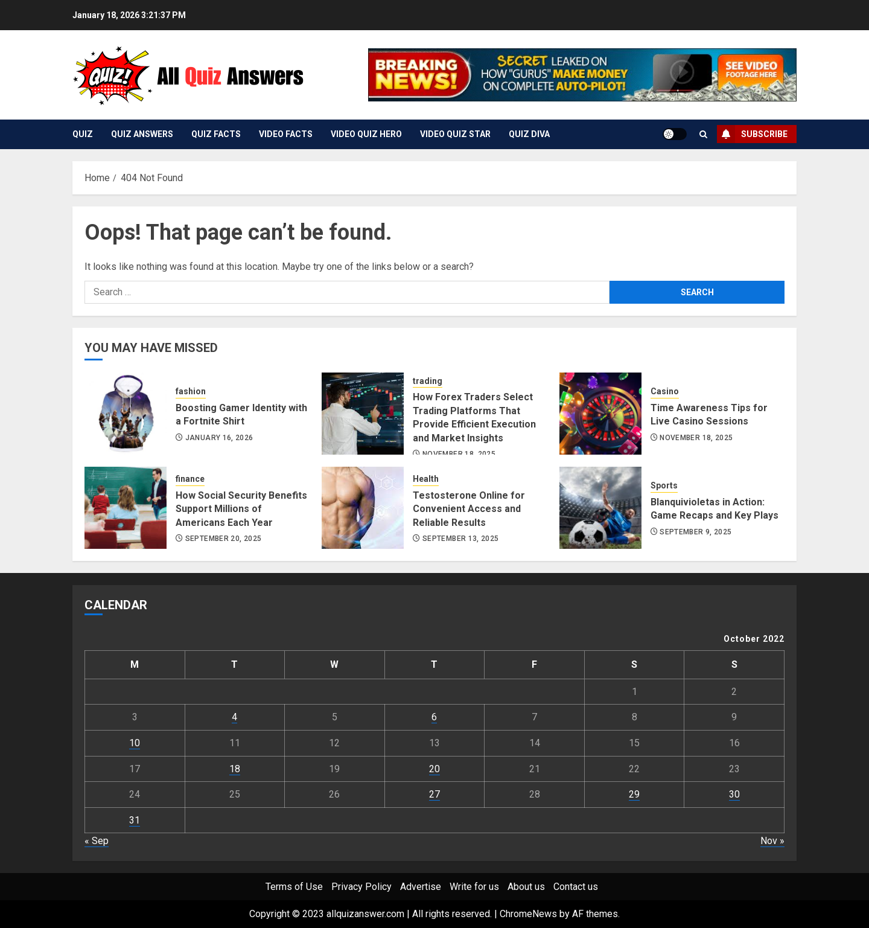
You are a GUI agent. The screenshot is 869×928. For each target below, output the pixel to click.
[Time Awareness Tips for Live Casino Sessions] (600, 414)
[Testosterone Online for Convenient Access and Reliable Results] (363, 508)
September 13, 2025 (460, 538)
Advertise (420, 886)
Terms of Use (294, 886)
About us (526, 886)
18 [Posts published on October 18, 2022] (234, 769)
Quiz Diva (529, 134)
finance (190, 479)
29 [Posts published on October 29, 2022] (634, 794)
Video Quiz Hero (366, 134)
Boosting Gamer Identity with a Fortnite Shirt (241, 414)
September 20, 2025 (223, 538)
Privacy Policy (361, 886)
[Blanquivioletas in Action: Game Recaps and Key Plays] (600, 508)
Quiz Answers (142, 134)
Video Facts (286, 134)
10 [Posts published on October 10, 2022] (134, 743)
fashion (191, 391)
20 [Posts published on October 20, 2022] (434, 769)
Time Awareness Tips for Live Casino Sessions (709, 414)
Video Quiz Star (455, 134)
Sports (664, 485)
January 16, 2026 (219, 438)
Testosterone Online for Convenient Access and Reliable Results (469, 509)
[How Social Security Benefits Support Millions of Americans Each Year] (125, 508)
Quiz (82, 134)
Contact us (575, 886)
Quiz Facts (216, 134)
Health (426, 479)
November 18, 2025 (696, 438)
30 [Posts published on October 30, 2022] (734, 794)
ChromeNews (528, 914)
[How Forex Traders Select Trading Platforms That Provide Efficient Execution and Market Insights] (363, 414)
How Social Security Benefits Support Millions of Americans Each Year (241, 509)
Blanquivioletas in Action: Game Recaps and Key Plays (714, 508)
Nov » (772, 840)
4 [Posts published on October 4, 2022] (234, 717)
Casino (665, 391)
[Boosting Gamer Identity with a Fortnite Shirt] (125, 414)
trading (427, 381)
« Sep (96, 840)
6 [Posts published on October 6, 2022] (434, 717)
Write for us (474, 886)
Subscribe (752, 134)
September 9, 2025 (695, 532)
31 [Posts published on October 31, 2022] (134, 820)
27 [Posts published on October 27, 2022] (434, 794)
